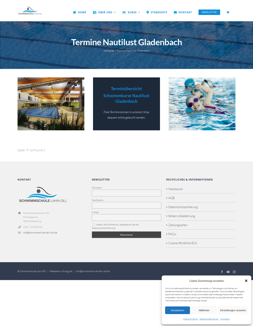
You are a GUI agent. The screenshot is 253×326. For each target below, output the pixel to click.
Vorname (97, 187)
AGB (171, 198)
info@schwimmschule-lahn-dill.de (40, 232)
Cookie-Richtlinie (190, 319)
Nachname (97, 200)
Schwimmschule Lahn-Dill (33, 271)
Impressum (225, 319)
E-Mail (95, 212)
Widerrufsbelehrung (181, 216)
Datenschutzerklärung (209, 319)
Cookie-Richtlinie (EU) (182, 243)
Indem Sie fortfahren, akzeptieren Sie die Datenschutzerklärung (115, 226)
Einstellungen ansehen (233, 310)
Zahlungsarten (177, 225)
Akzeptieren (177, 310)
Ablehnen (204, 310)
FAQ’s (172, 234)
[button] (246, 280)
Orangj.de (67, 271)
